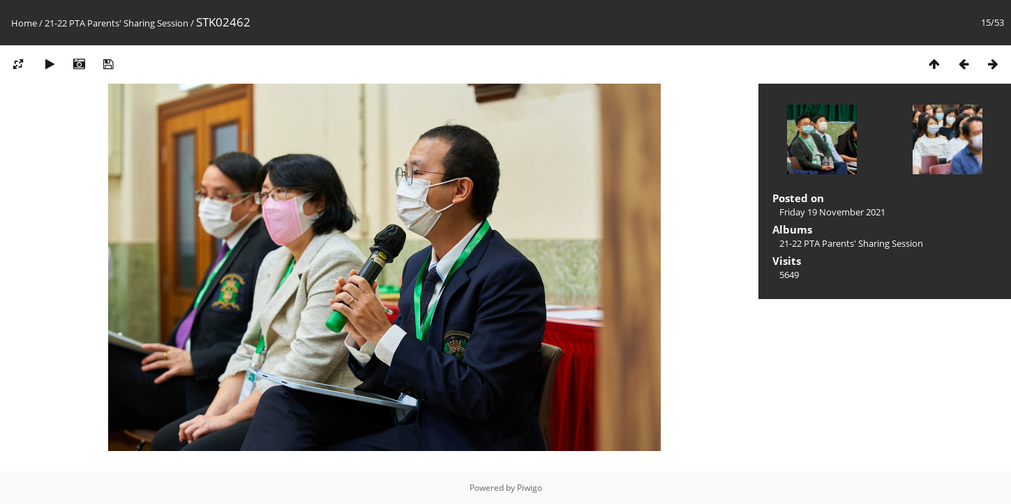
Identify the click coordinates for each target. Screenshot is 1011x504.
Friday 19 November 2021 (832, 212)
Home (24, 23)
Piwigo (529, 488)
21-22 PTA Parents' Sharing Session (116, 23)
